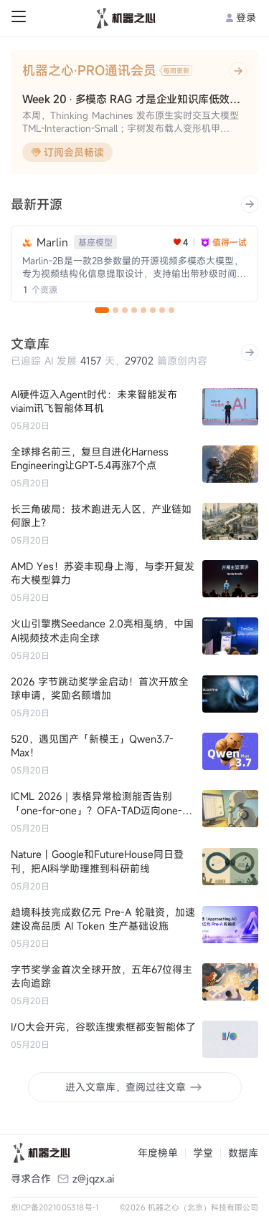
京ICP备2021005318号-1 (55, 1207)
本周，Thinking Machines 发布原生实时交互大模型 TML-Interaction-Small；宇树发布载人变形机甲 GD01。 (130, 122)
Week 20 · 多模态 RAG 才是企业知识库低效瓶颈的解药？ (134, 99)
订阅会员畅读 (67, 152)
